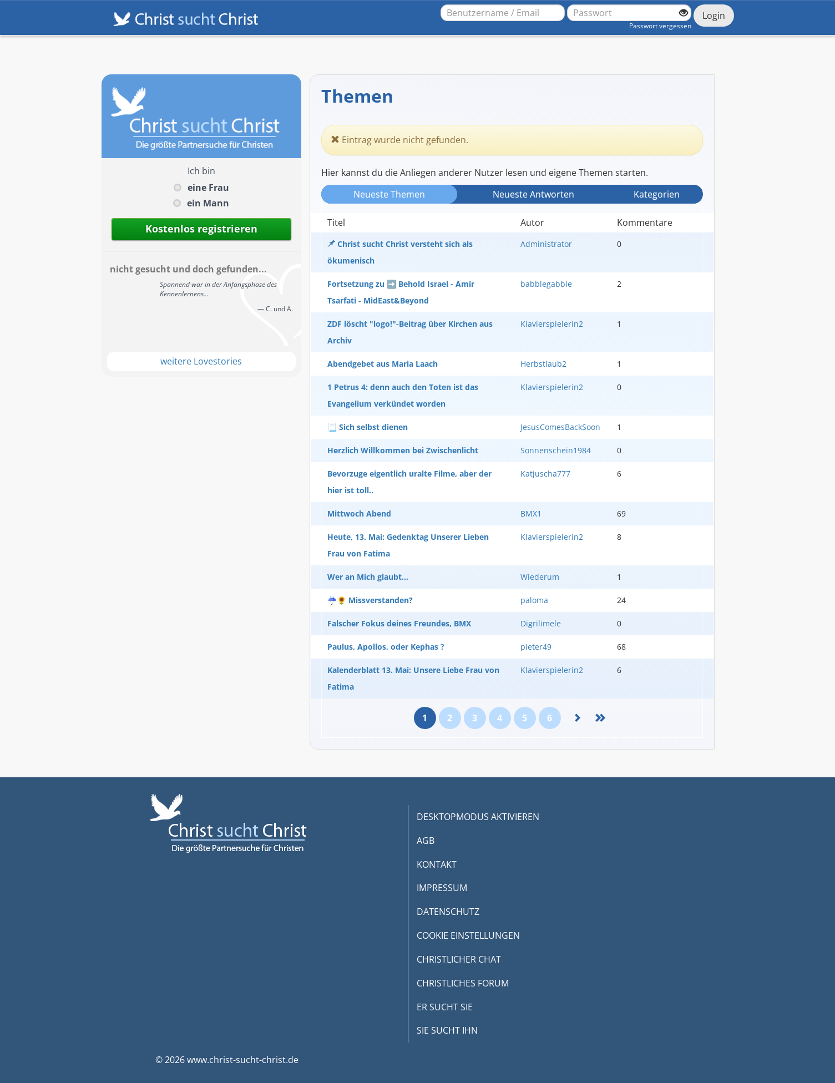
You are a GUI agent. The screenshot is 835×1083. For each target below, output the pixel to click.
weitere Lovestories (201, 361)
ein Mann (208, 203)
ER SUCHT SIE (445, 1007)
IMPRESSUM (442, 888)
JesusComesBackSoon (560, 427)
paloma (534, 600)
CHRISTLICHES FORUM (463, 983)
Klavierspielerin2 (551, 323)
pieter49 (535, 646)
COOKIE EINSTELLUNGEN (468, 935)
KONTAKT (437, 864)
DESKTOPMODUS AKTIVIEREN (478, 817)
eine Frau (208, 187)
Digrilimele (540, 623)
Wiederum (539, 576)
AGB (425, 840)
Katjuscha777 (545, 473)
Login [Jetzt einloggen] (713, 15)
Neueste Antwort (533, 194)
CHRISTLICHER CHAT (459, 959)
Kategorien (657, 194)
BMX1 (531, 513)
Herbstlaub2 (543, 363)
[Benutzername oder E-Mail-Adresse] (503, 12)
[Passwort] (629, 12)
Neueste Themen (389, 194)
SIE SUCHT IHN (447, 1030)
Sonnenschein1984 (555, 450)
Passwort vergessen (660, 26)
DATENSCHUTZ (448, 911)
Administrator (546, 244)
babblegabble (546, 284)
